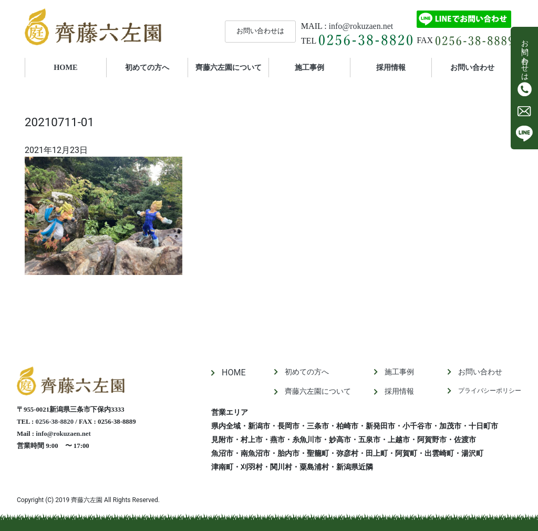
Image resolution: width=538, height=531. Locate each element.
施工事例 (309, 67)
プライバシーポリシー (489, 390)
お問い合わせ (472, 67)
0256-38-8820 (55, 421)
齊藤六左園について (228, 67)
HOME (80, 67)
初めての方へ (147, 67)
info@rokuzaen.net (361, 26)
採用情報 (391, 67)
